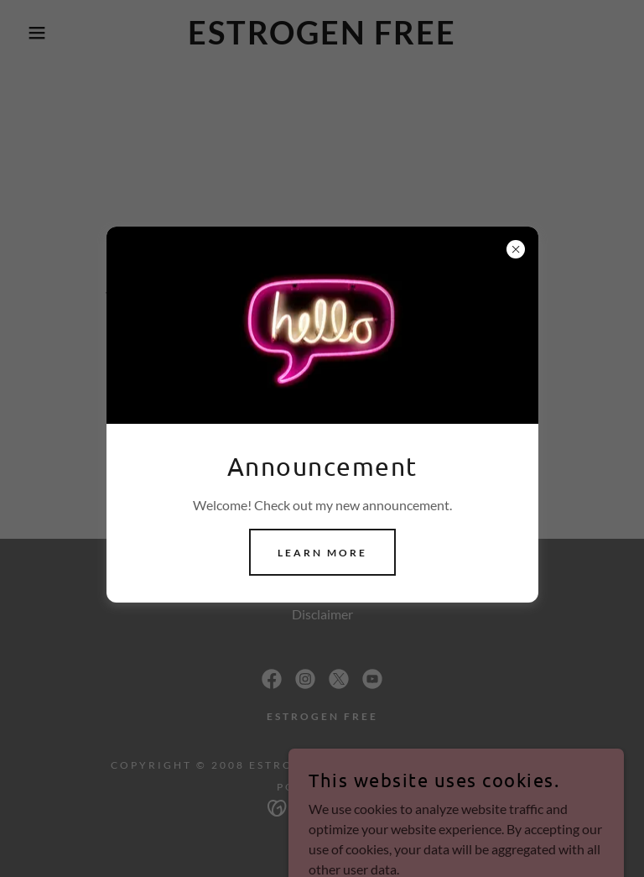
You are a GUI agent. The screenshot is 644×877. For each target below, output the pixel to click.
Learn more (322, 552)
